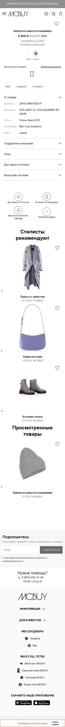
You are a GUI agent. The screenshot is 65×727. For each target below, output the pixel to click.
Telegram (21, 86)
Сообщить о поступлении (32, 723)
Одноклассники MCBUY (35, 670)
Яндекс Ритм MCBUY (35, 684)
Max (8, 86)
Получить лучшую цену (32, 44)
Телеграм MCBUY (35, 677)
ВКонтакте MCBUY (35, 663)
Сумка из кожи (32, 356)
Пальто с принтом (32, 296)
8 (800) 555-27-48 (32, 577)
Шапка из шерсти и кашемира (32, 492)
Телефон (37, 86)
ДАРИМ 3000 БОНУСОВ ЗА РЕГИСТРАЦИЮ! (32, 3)
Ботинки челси (32, 416)
